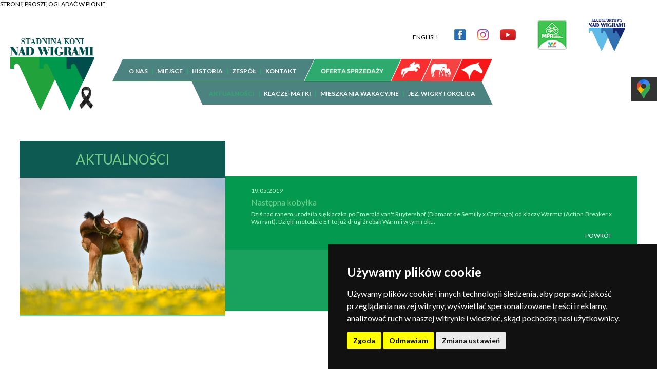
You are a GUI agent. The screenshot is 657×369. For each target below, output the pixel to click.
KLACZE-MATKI (287, 86)
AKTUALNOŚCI (232, 86)
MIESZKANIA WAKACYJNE (359, 86)
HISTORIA (207, 63)
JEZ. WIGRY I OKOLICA (441, 86)
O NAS (138, 63)
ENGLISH (425, 29)
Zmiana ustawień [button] (471, 340)
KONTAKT (281, 63)
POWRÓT (598, 228)
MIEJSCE (170, 63)
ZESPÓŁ (244, 63)
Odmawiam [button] (408, 340)
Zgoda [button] (364, 340)
